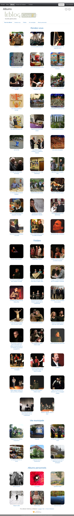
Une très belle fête (37, 108)
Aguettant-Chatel (57, 486)
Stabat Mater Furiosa (37, 259)
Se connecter (69, 4)
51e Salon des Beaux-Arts (16, 129)
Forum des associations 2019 (37, 67)
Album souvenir (16, 486)
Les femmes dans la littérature (57, 234)
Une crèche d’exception (57, 150)
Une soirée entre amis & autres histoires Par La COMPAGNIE (26, 414)
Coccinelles (37, 486)
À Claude (57, 367)
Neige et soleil (16, 505)
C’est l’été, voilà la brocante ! (57, 88)
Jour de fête (16, 150)
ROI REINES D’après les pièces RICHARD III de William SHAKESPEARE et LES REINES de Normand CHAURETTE (16, 346)
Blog (7, 4)
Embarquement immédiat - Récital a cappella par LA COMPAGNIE (37, 302)
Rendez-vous (18, 22)
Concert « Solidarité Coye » (57, 192)
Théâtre (24, 22)
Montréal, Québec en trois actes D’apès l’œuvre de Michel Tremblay (37, 370)
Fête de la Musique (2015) (37, 192)
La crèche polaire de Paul (37, 46)
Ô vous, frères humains (16, 259)
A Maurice (16, 46)
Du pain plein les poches (37, 322)
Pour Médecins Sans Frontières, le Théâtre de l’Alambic (36, 151)
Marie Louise (37, 505)
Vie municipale (32, 22)
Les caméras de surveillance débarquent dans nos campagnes (57, 461)
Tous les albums (8, 22)
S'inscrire (61, 4)
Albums (12, 4)
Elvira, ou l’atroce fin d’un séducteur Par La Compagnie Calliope (57, 392)
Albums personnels (42, 22)
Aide (43, 508)
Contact (31, 4)
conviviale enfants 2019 (16, 67)
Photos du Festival (21, 4)
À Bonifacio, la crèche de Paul (57, 108)
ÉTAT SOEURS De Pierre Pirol (57, 343)
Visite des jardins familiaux (58, 129)
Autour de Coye (57, 505)
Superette (37, 439)
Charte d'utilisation (49, 508)
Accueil (3, 4)
